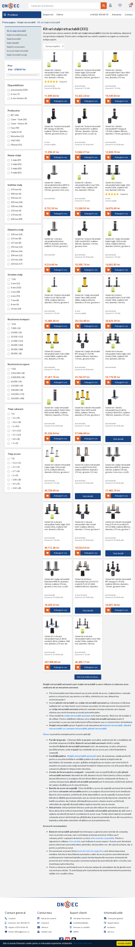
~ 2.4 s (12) (14, 430)
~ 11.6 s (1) (14, 463)
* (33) (12, 369)
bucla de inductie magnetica (90, 851)
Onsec (46, 734)
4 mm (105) (14, 287)
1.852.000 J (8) (16, 373)
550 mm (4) (14, 210)
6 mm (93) (14, 296)
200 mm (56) (15, 251)
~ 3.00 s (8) (14, 479)
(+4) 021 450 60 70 (99, 14)
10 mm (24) (14, 308)
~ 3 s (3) (13, 443)
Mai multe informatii (82, 943)
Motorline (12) (16, 136)
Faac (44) (13, 128)
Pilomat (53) (15, 144)
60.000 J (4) (15, 381)
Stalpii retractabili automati (81, 756)
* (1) (11, 413)
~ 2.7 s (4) (14, 471)
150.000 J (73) (16, 394)
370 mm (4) (14, 189)
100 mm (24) (15, 234)
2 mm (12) (14, 283)
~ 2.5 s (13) (14, 434)
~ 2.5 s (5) (14, 467)
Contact (129, 14)
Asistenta (116, 14)
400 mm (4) (14, 194)
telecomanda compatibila (102, 838)
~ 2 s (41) (13, 426)
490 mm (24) (15, 202)
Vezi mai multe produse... (88, 677)
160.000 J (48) (16, 398)
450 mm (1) (14, 198)
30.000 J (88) (15, 349)
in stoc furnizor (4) (17, 98)
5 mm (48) (14, 292)
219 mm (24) (15, 259)
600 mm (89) (15, 219)
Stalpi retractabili (26, 22)
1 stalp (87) (14, 160)
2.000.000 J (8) (16, 377)
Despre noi (48, 14)
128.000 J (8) (15, 390)
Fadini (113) (15, 132)
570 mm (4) (14, 215)
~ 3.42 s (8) (14, 488)
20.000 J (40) (15, 345)
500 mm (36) (15, 206)
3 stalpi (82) (15, 168)
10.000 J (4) (15, 332)
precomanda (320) (18, 90)
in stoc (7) (14, 94)
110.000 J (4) (15, 385)
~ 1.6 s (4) (14, 418)
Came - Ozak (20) (17, 119)
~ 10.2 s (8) (14, 422)
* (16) (12, 279)
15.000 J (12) (15, 341)
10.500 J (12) (15, 336)
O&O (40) (14, 140)
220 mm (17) (15, 264)
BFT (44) (13, 115)
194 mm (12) (15, 247)
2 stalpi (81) (15, 164)
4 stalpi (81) (15, 172)
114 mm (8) (14, 238)
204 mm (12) (15, 255)
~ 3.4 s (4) (14, 484)
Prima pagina (8, 22)
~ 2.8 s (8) (14, 439)
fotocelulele (75, 841)
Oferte (59, 14)
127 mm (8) (14, 243)
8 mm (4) (13, 304)
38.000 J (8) (15, 353)
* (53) (12, 324)
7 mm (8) (13, 300)
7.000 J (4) (14, 328)
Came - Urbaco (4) (17, 123)
